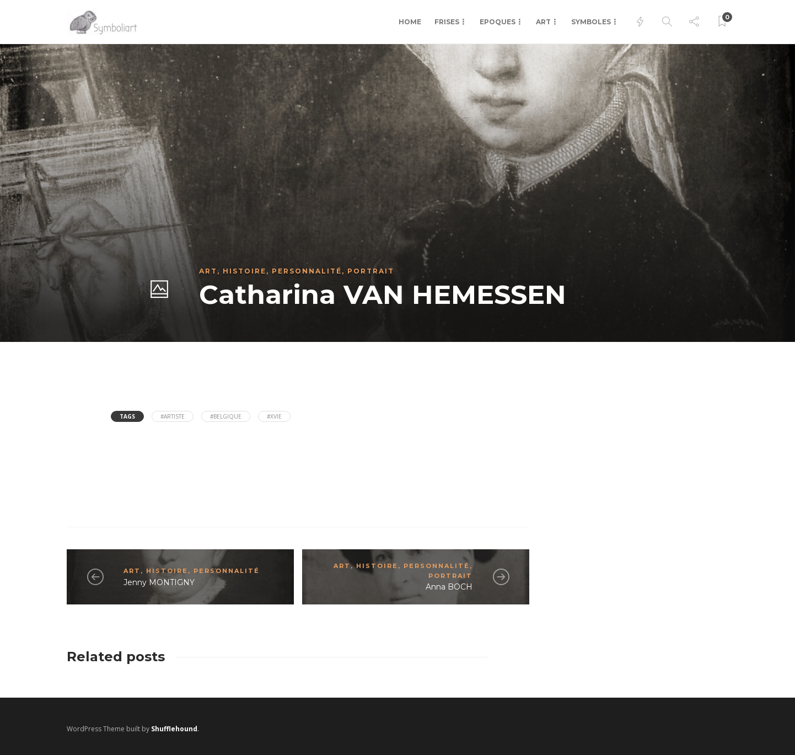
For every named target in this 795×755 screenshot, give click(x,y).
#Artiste (172, 416)
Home (410, 22)
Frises (446, 22)
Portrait (370, 271)
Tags (127, 416)
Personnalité (307, 271)
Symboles (591, 22)
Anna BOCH (449, 587)
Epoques (497, 22)
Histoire (244, 271)
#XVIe (274, 416)
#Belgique (225, 416)
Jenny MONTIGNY (159, 582)
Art (543, 22)
